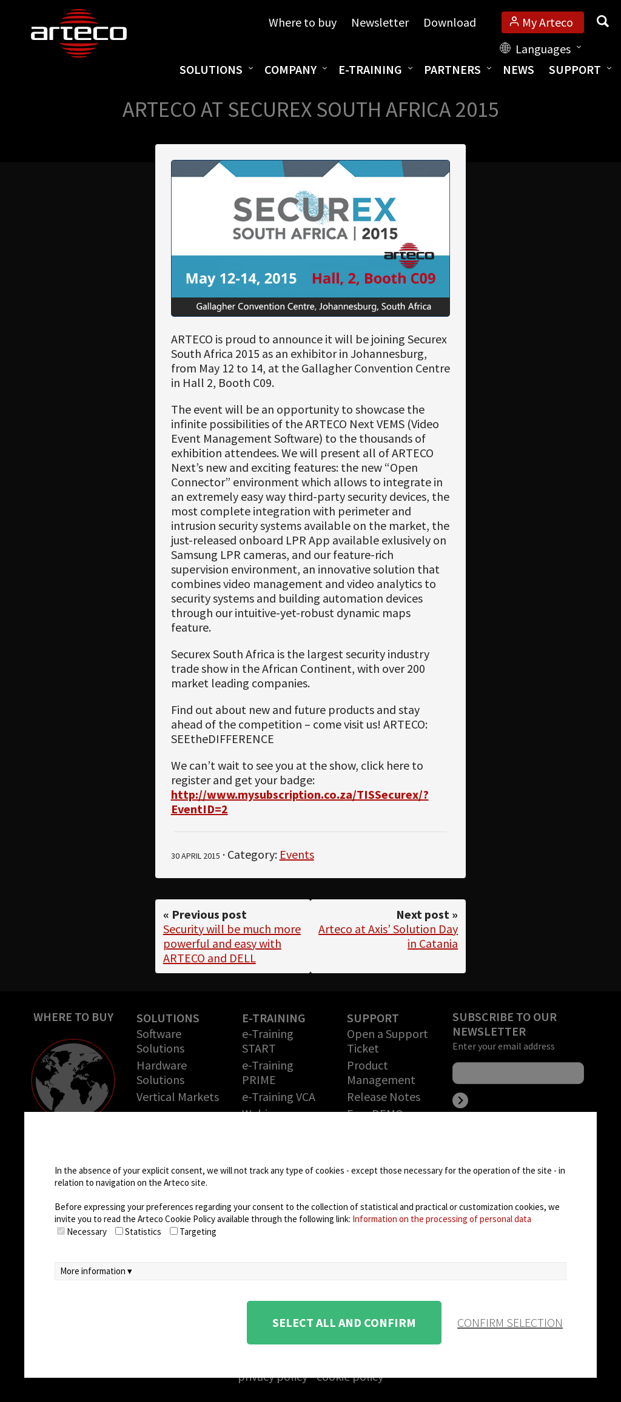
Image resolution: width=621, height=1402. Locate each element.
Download (449, 22)
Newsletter (380, 22)
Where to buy (303, 22)
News (518, 69)
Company (290, 69)
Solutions (211, 69)
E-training (370, 69)
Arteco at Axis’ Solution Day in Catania (388, 936)
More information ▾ (96, 1271)
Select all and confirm (344, 1322)
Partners (452, 69)
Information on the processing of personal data (441, 1219)
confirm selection (510, 1322)
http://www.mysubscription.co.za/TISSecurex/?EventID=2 (300, 801)
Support (575, 69)
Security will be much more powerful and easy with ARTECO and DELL (232, 943)
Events (297, 854)
